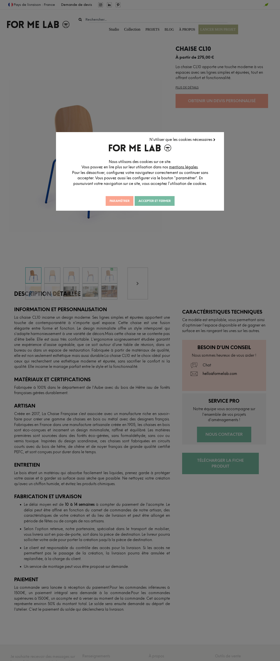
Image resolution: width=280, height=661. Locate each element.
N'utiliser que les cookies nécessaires (184, 138)
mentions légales (165, 171)
